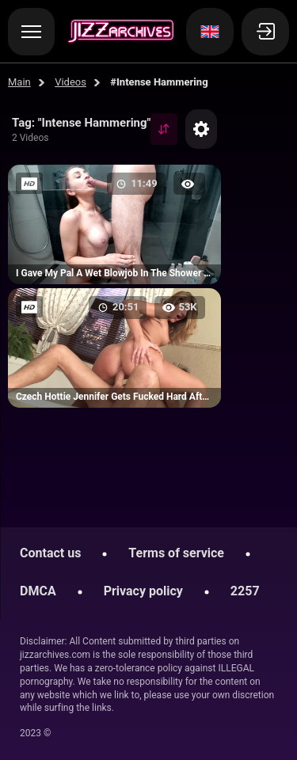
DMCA (38, 590)
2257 (245, 590)
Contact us (50, 552)
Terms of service (176, 552)
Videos (70, 82)
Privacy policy (143, 590)
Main (19, 82)
